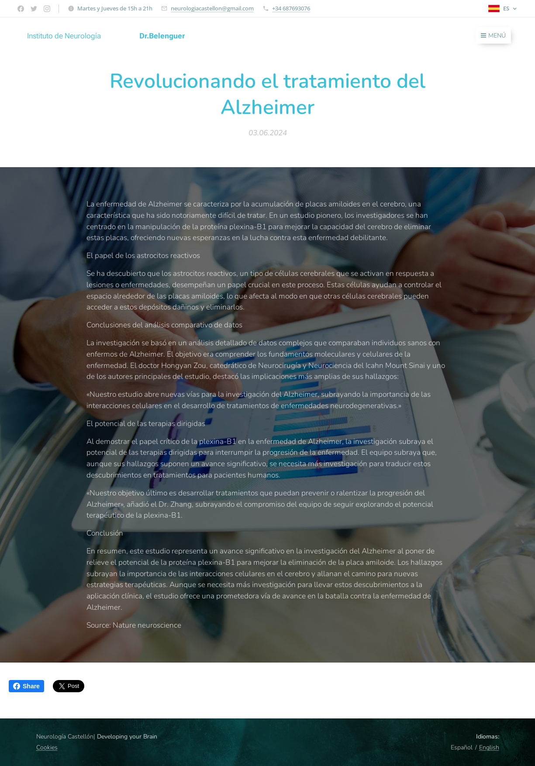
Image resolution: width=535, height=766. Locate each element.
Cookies (47, 747)
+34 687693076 (291, 8)
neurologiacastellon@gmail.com (212, 8)
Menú (493, 35)
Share (26, 686)
